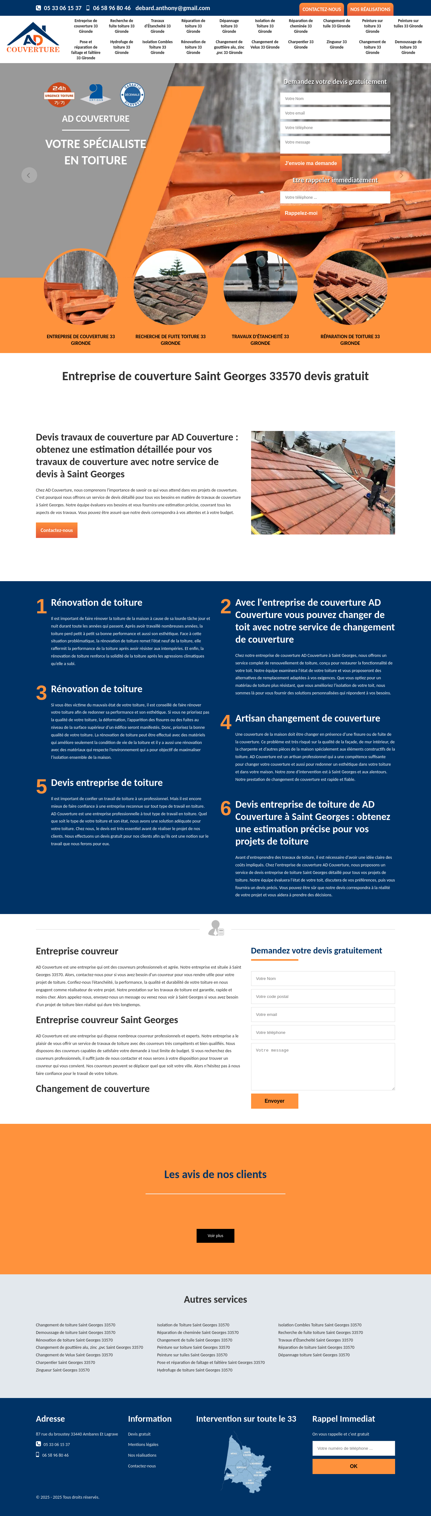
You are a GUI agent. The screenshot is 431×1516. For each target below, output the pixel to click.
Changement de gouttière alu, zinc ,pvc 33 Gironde (229, 47)
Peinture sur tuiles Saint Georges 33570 (192, 1355)
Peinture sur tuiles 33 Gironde (408, 23)
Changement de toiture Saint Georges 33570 (75, 1325)
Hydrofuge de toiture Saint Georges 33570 (195, 1370)
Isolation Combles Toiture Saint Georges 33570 (319, 1325)
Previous (29, 175)
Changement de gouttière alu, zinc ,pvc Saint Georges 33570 (89, 1347)
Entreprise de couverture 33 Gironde (86, 26)
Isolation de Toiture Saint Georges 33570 (193, 1325)
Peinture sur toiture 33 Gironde (372, 26)
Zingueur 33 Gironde (337, 44)
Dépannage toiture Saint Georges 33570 (314, 1355)
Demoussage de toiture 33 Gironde (408, 47)
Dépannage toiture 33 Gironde (229, 26)
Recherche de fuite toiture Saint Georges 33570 (320, 1332)
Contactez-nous (321, 9)
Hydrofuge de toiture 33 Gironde (121, 47)
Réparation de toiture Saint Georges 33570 (316, 1347)
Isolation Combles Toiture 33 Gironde (157, 47)
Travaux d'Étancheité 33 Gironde (157, 26)
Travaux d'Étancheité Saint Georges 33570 (315, 1340)
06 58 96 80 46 (112, 8)
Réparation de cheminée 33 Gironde (301, 26)
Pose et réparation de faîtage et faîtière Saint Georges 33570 (211, 1362)
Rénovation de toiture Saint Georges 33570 (74, 1340)
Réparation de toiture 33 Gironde (193, 26)
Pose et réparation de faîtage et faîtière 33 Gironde (85, 49)
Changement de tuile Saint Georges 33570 (195, 1340)
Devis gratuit (139, 1434)
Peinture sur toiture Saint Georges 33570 (193, 1347)
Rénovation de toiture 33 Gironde (193, 47)
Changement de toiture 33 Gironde (372, 47)
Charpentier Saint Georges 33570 (65, 1362)
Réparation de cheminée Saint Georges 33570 (198, 1332)
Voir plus (215, 1235)
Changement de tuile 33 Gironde (336, 23)
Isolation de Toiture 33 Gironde (265, 26)
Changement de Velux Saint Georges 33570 (74, 1355)
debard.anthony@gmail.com (172, 8)
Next (402, 175)
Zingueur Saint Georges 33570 (62, 1370)
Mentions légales (143, 1444)
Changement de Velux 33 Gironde (264, 44)
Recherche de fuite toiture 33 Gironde (122, 26)
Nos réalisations (370, 9)
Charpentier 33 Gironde (300, 44)
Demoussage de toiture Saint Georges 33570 (75, 1332)
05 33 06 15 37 (63, 8)
